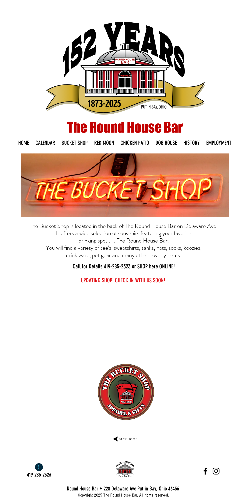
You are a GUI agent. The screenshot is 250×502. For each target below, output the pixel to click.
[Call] (39, 467)
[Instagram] (216, 471)
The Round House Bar (125, 127)
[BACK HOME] (125, 439)
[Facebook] (205, 471)
